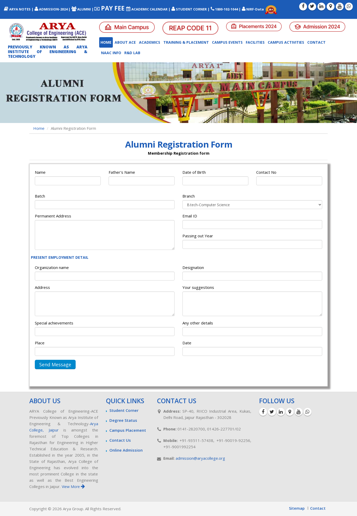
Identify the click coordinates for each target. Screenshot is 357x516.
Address (42, 287)
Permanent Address (53, 215)
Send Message (55, 364)
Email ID (189, 215)
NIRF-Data (253, 9)
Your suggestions (198, 287)
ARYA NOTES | (19, 9)
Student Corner (123, 410)
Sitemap (297, 508)
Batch (40, 196)
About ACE (125, 42)
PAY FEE (110, 8)
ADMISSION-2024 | (52, 9)
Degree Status (123, 420)
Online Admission (126, 450)
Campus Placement (127, 430)
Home (106, 42)
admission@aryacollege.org (200, 458)
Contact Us (120, 440)
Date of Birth (194, 172)
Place (39, 342)
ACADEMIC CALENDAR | (148, 9)
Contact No (266, 172)
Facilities (255, 42)
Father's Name (122, 172)
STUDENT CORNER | (190, 9)
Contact (316, 42)
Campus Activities (286, 42)
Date (186, 342)
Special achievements (54, 323)
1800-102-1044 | (226, 9)
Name (40, 172)
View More (73, 486)
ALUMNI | (82, 9)
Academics (149, 42)
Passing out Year (197, 235)
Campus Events (227, 42)
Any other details (197, 323)
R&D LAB (132, 52)
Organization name (52, 267)
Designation (193, 267)
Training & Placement (186, 42)
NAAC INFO (111, 52)
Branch (188, 196)
